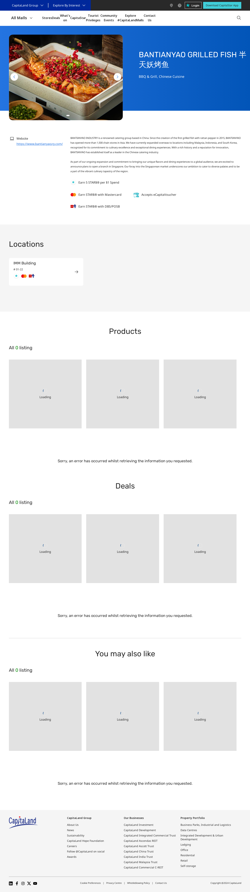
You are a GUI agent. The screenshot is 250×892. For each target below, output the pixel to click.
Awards (71, 857)
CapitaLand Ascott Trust (139, 846)
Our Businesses (134, 818)
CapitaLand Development (140, 830)
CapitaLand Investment (138, 825)
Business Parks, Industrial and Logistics (206, 825)
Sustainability (75, 835)
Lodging (186, 844)
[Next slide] (117, 77)
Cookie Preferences (90, 883)
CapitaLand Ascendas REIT (141, 841)
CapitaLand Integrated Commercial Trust (150, 835)
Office (184, 850)
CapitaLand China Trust (139, 851)
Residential (188, 855)
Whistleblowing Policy (138, 883)
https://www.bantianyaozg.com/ (40, 144)
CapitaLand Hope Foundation (85, 841)
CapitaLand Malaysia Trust (140, 862)
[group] (46, 272)
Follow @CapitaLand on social (86, 851)
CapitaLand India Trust (138, 857)
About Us (73, 825)
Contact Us (161, 883)
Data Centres (189, 830)
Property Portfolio (193, 818)
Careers (72, 846)
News (70, 830)
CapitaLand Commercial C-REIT (143, 867)
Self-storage (188, 866)
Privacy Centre (114, 883)
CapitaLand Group (79, 818)
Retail (184, 860)
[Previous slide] (14, 77)
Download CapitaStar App (222, 5)
